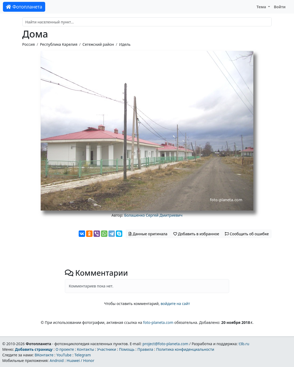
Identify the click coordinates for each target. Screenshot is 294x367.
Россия (28, 44)
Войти (279, 6)
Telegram (82, 354)
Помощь (127, 349)
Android (57, 360)
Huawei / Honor (80, 360)
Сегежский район (98, 44)
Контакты (85, 349)
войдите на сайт (175, 303)
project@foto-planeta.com (165, 343)
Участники (106, 349)
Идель (125, 44)
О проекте (65, 349)
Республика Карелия (58, 44)
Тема (262, 6)
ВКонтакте (44, 354)
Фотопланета (24, 6)
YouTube (64, 354)
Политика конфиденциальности (185, 349)
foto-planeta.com (158, 322)
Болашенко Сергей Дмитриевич (153, 215)
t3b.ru (244, 343)
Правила (145, 349)
